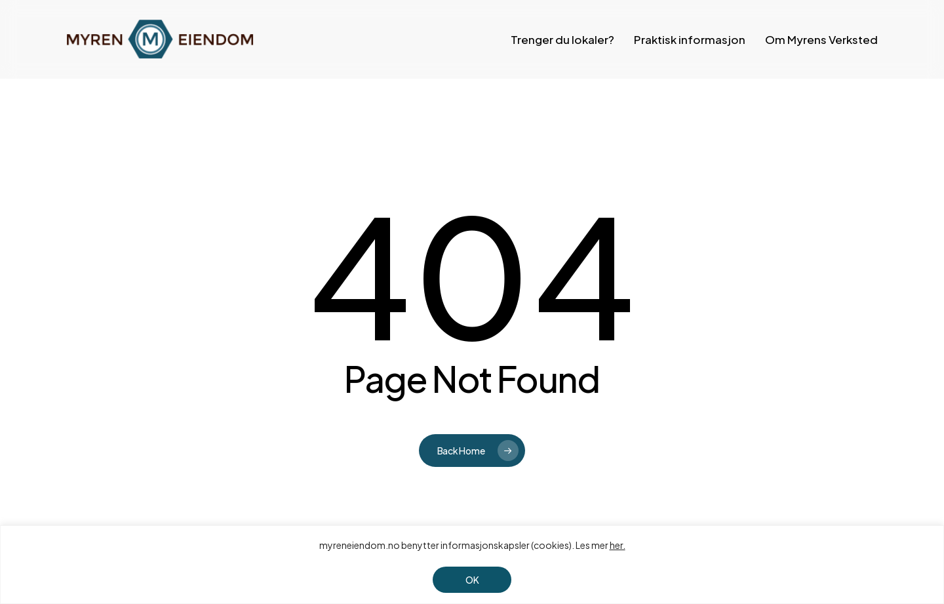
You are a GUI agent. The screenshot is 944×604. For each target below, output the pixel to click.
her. (617, 545)
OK (472, 580)
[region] (472, 564)
